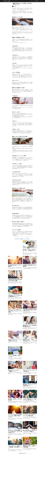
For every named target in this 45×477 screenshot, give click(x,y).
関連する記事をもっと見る (22, 453)
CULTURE (24, 421)
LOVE (8, 256)
